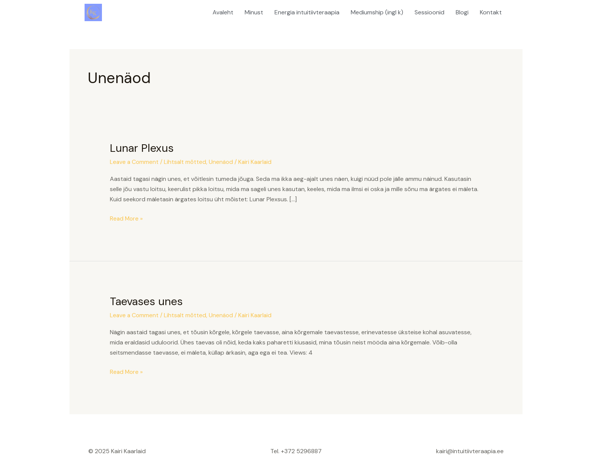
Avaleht (223, 12)
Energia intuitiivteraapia (306, 12)
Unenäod (223, 162)
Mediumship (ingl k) (377, 12)
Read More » (127, 217)
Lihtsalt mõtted (186, 162)
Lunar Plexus (143, 147)
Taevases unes (148, 300)
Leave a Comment (135, 162)
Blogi (462, 12)
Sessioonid (429, 12)
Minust (254, 12)
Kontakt (491, 12)
